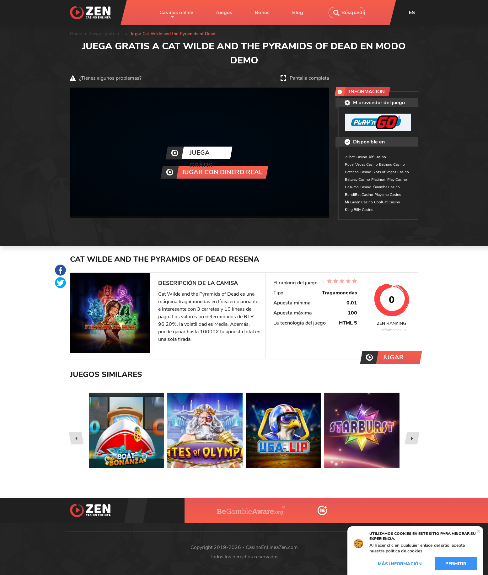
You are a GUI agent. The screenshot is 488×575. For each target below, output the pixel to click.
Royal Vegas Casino (361, 164)
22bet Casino (356, 157)
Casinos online (176, 12)
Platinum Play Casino (389, 179)
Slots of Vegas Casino (391, 172)
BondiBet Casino (359, 194)
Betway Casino (357, 179)
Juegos (224, 12)
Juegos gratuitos (106, 34)
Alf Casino (377, 157)
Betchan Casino (358, 172)
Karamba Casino (386, 187)
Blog (297, 12)
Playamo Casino (387, 194)
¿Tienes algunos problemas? (110, 78)
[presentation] (76, 438)
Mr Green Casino (359, 202)
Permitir (455, 564)
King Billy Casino (359, 210)
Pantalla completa (309, 78)
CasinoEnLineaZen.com (272, 547)
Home (76, 34)
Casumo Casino (358, 187)
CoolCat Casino (387, 202)
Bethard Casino (392, 164)
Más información (400, 564)
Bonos (262, 12)
